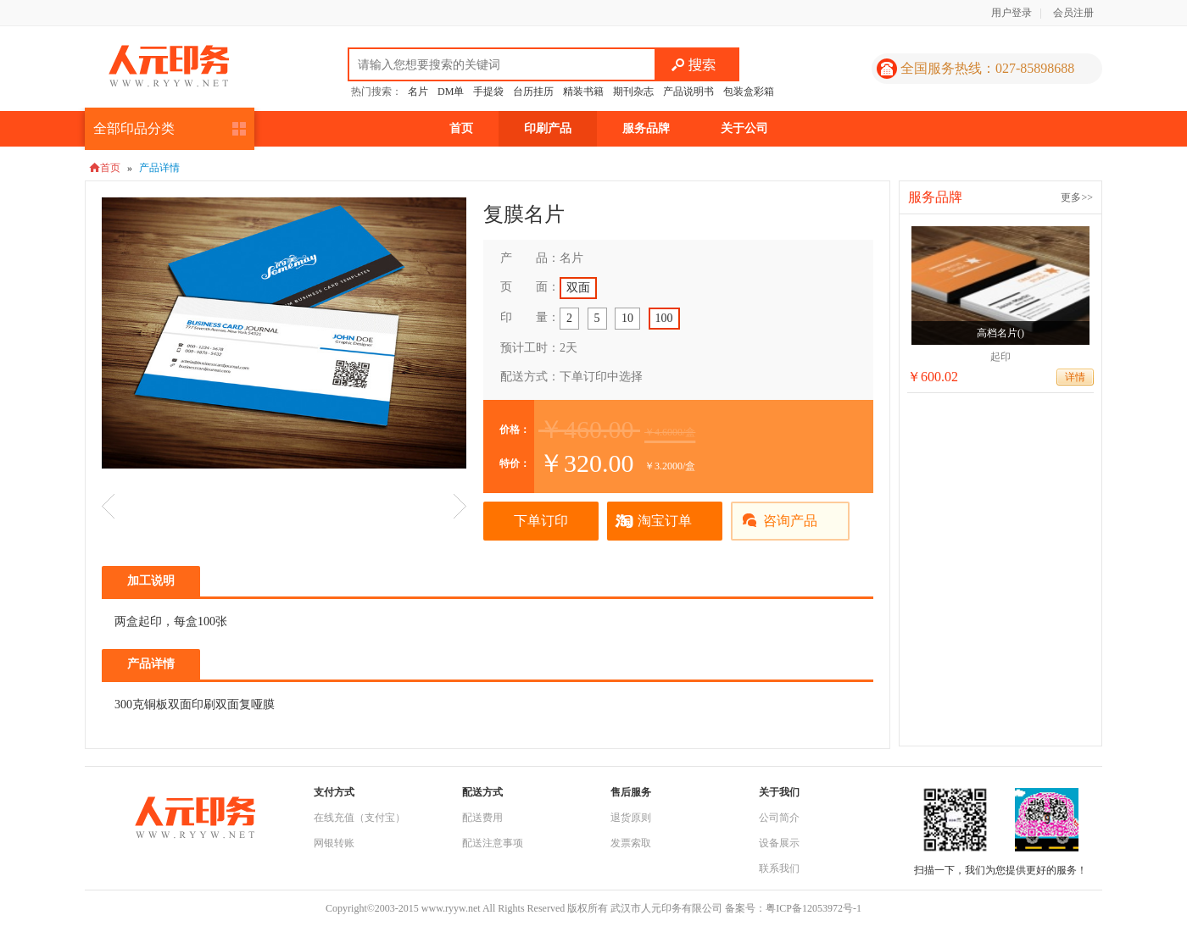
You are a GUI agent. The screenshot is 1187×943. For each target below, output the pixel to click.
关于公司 (744, 128)
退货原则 (630, 818)
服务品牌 (646, 128)
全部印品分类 (134, 128)
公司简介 (779, 818)
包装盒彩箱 (748, 91)
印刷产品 (547, 128)
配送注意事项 (492, 843)
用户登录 (1011, 13)
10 (627, 318)
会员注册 (1073, 13)
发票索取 (630, 843)
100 (664, 318)
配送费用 (482, 818)
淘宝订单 (665, 520)
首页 (461, 128)
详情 (1075, 377)
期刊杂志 (633, 91)
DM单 (450, 91)
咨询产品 (790, 520)
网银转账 (334, 843)
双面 (578, 287)
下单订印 (541, 520)
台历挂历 (533, 91)
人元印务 (169, 66)
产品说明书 (688, 91)
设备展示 (779, 843)
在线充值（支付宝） (359, 818)
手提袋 (488, 91)
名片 (418, 91)
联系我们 (779, 868)
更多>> (1077, 197)
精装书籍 (583, 91)
